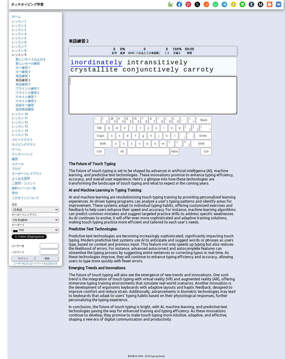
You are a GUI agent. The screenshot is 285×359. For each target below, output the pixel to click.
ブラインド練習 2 (27, 92)
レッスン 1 (19, 21)
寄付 (15, 193)
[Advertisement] (262, 89)
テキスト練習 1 (26, 96)
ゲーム (16, 149)
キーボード (18, 224)
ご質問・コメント (24, 183)
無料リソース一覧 (24, 188)
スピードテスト (22, 139)
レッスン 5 (19, 38)
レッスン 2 (19, 25)
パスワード (18, 252)
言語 (14, 204)
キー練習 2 (23, 71)
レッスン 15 (20, 134)
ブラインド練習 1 (27, 88)
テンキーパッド (22, 154)
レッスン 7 (19, 46)
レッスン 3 (19, 29)
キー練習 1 (23, 67)
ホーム (16, 16)
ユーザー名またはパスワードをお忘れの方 (35, 263)
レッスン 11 (20, 118)
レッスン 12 (20, 122)
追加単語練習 (25, 109)
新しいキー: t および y (30, 59)
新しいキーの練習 (28, 63)
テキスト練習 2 (26, 100)
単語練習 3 (23, 84)
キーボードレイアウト (27, 173)
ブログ (16, 168)
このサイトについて (25, 197)
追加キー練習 (25, 105)
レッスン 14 (20, 130)
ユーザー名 (18, 245)
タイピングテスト (24, 144)
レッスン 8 (19, 50)
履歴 (15, 159)
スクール (18, 163)
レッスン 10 (20, 113)
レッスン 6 (19, 42)
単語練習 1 (23, 75)
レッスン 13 (20, 126)
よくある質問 (21, 178)
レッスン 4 (19, 33)
